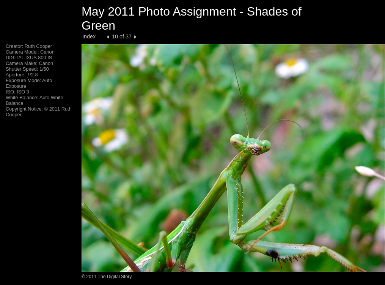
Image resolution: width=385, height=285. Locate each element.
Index (89, 36)
